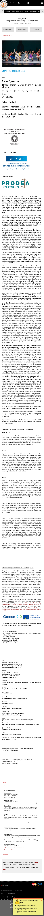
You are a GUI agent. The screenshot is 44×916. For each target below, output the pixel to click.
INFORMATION (22, 29)
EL (11, 3)
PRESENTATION (8, 29)
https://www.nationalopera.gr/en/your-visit (14, 847)
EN (13, 3)
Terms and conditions (9, 850)
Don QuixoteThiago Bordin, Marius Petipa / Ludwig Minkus (22, 20)
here (36, 862)
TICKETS (36, 29)
